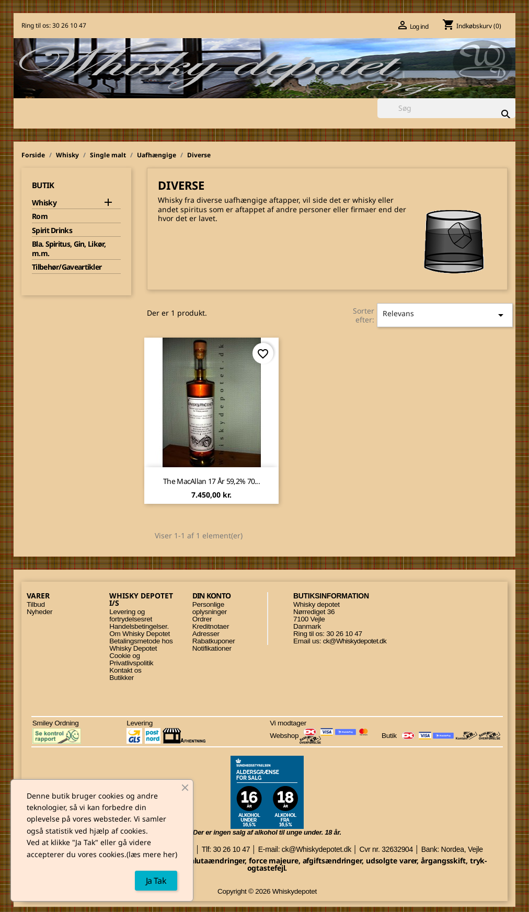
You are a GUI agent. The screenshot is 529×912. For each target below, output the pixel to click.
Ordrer (202, 619)
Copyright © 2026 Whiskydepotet (267, 891)
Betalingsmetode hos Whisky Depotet (140, 644)
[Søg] (446, 108)
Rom (40, 216)
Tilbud (36, 604)
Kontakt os (125, 670)
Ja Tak (156, 880)
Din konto (211, 596)
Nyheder (39, 612)
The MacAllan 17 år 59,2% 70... (211, 481)
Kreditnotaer (210, 626)
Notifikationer (212, 648)
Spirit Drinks (52, 230)
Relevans (445, 314)
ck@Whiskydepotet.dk (354, 641)
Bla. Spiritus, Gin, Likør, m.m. (69, 248)
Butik (43, 185)
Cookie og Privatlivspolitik (131, 659)
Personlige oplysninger (209, 608)
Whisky (44, 202)
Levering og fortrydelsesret (130, 615)
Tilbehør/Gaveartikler (66, 267)
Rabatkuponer (213, 641)
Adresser (206, 634)
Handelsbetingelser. (139, 626)
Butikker (121, 678)
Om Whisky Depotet (139, 634)
